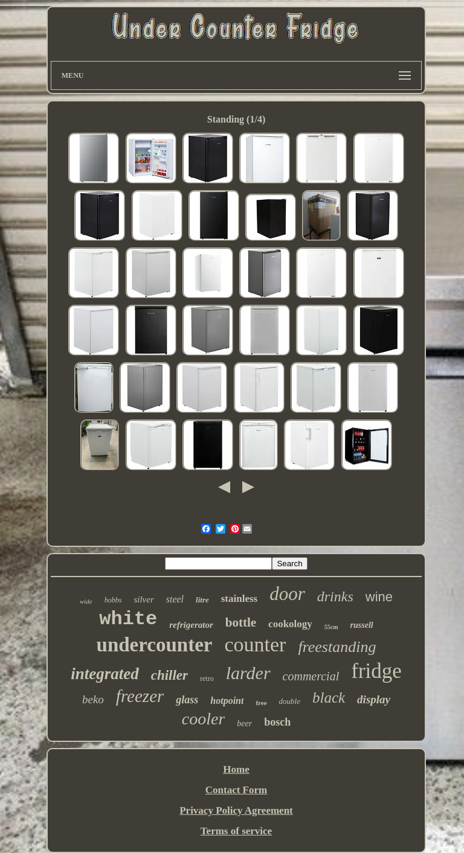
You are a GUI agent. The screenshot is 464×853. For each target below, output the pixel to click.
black (328, 697)
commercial (311, 676)
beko (93, 699)
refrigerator (191, 625)
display (373, 699)
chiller (169, 675)
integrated (105, 674)
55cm (331, 627)
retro (207, 678)
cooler (203, 718)
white (128, 619)
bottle (240, 622)
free (261, 702)
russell (361, 625)
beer (244, 723)
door (287, 593)
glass (187, 700)
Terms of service (236, 831)
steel (175, 599)
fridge (376, 671)
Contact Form (236, 790)
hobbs (113, 600)
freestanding (337, 647)
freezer (140, 696)
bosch (277, 722)
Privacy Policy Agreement (236, 810)
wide (86, 601)
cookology (290, 624)
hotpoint (226, 700)
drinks (335, 596)
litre (202, 599)
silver (143, 599)
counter (255, 644)
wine (379, 596)
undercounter (155, 645)
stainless (239, 598)
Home (236, 769)
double (289, 701)
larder (248, 673)
